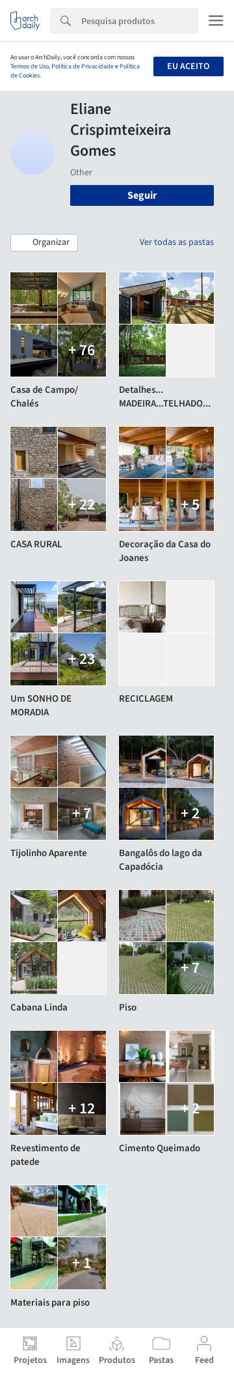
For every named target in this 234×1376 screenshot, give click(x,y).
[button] (44, 243)
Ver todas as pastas (177, 242)
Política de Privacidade (82, 66)
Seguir (142, 195)
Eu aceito (188, 66)
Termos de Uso (29, 66)
